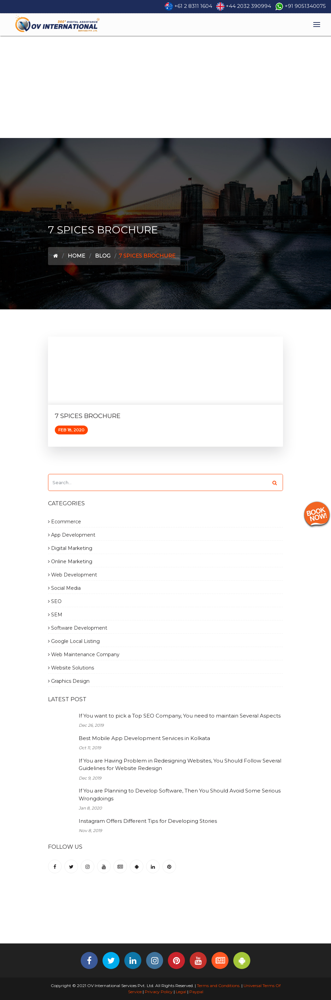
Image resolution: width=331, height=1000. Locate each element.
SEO (55, 601)
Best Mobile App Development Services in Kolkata (144, 738)
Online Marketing (70, 561)
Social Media (64, 588)
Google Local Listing (74, 641)
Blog (102, 255)
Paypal (196, 991)
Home (76, 255)
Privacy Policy (159, 991)
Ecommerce (64, 522)
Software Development (77, 628)
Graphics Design (69, 681)
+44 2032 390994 (248, 6)
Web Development (72, 575)
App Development (71, 535)
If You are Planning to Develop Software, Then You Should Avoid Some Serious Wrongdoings (180, 794)
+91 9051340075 (305, 6)
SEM (55, 615)
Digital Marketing (70, 548)
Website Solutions (71, 668)
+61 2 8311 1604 (193, 6)
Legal (181, 991)
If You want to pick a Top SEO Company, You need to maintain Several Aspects (180, 715)
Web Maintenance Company (84, 654)
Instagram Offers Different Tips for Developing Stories (148, 821)
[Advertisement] (165, 87)
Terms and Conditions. (218, 985)
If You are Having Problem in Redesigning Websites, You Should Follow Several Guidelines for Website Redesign (180, 764)
